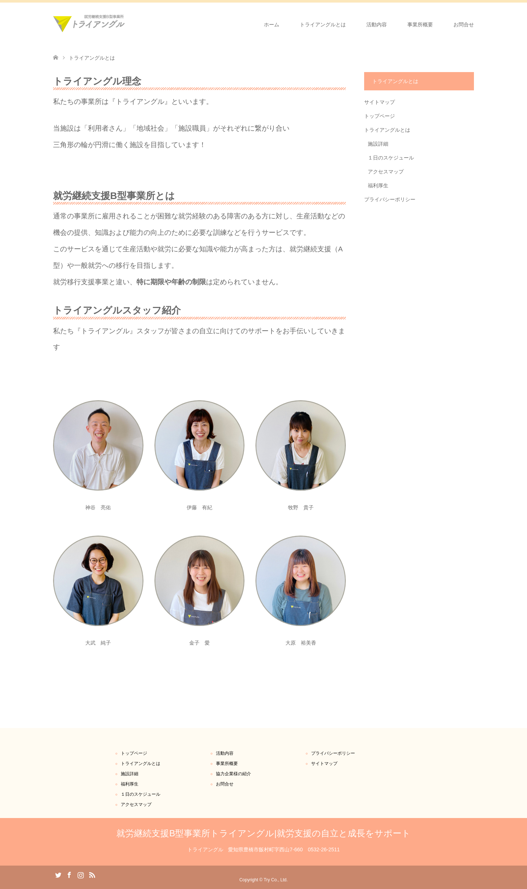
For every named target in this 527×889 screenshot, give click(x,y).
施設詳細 (378, 144)
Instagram (80, 874)
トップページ (379, 116)
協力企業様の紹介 (233, 773)
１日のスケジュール (391, 158)
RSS (91, 874)
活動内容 (376, 24)
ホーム (271, 24)
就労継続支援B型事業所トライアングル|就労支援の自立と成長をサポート (263, 833)
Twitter (58, 874)
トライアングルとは (323, 24)
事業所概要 (420, 24)
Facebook (69, 874)
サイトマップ (379, 102)
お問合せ (463, 24)
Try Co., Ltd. (276, 879)
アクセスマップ (386, 172)
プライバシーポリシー (389, 199)
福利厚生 (378, 185)
